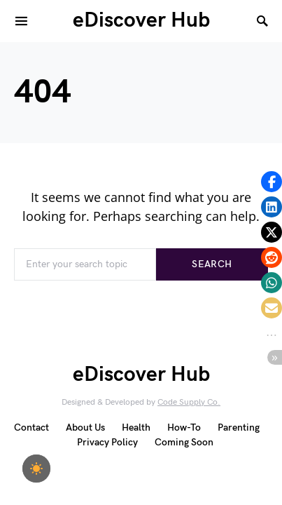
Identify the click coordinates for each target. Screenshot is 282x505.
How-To (184, 427)
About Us (85, 427)
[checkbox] (36, 468)
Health (136, 427)
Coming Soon (184, 442)
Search (212, 264)
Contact (31, 427)
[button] (271, 181)
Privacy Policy (107, 442)
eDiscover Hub (141, 20)
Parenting (239, 427)
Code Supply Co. (188, 402)
